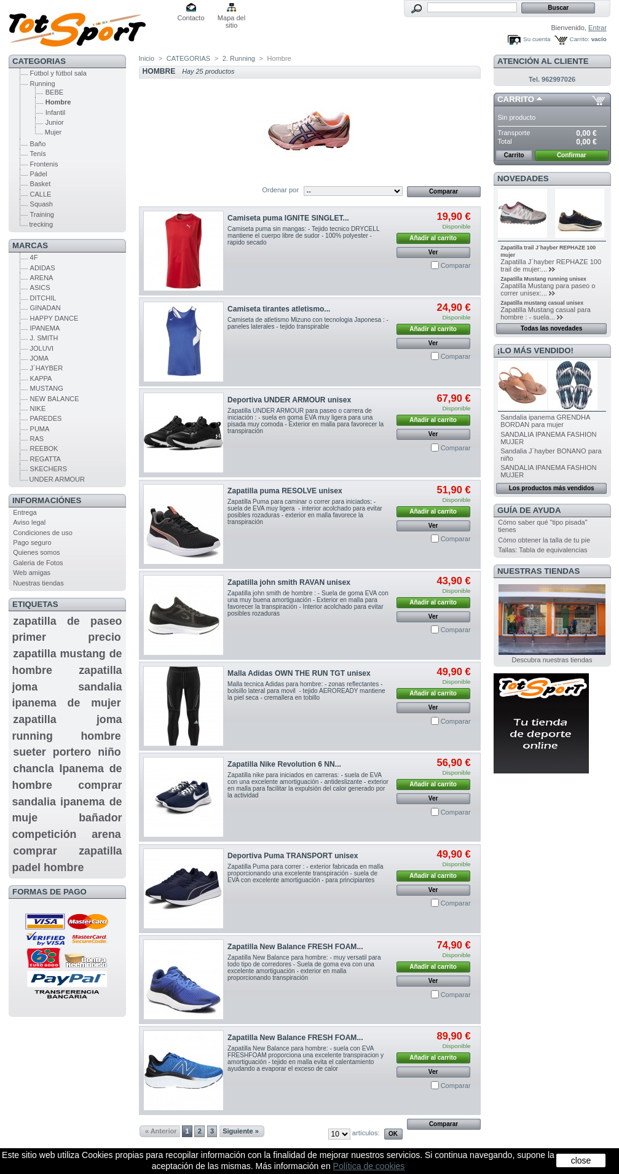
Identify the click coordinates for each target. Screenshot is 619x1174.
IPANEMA (45, 328)
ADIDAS (42, 268)
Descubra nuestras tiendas (552, 659)
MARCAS (30, 245)
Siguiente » (241, 1131)
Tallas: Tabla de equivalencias (542, 550)
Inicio (147, 58)
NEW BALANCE (54, 398)
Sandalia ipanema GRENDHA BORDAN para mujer (545, 420)
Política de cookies (369, 1166)
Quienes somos (36, 552)
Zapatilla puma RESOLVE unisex (284, 491)
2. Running (239, 58)
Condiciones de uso (43, 532)
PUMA (40, 428)
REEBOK (44, 448)
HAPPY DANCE (54, 318)
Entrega (25, 512)
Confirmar (571, 155)
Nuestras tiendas (38, 583)
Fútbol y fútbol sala (58, 73)
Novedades (523, 178)
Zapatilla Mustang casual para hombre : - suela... (545, 313)
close (581, 1160)
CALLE (41, 194)
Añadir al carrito (433, 238)
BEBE (54, 92)
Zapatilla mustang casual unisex (541, 303)
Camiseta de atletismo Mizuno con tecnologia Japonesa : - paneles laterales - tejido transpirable (307, 323)
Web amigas (31, 572)
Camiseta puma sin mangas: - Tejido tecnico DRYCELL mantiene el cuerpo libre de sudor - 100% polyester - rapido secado (303, 235)
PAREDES (46, 418)
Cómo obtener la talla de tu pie (544, 540)
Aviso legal (29, 522)
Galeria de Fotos (38, 562)
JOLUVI (42, 348)
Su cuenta (536, 39)
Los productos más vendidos (551, 488)
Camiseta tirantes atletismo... (278, 309)
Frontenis (44, 164)
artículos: (366, 1133)
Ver (433, 252)
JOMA (39, 358)
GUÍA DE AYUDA (529, 510)
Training (42, 214)
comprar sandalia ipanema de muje (67, 801)
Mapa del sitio (231, 18)
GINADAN (45, 307)
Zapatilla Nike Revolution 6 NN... (284, 764)
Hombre (58, 102)
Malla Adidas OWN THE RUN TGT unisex (299, 673)
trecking (41, 224)
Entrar (597, 27)
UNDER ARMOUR (57, 479)
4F (34, 257)
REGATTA (45, 459)
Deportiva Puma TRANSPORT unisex (292, 855)
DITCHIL (43, 298)
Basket (40, 183)
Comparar (456, 265)
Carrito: (579, 39)
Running (42, 83)
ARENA (41, 277)
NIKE (38, 408)
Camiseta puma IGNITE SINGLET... (288, 218)
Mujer (53, 132)
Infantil (55, 112)
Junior (54, 122)
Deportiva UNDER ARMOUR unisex (289, 400)
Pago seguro (32, 542)
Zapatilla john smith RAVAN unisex (288, 582)
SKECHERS (49, 468)
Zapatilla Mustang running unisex (543, 279)
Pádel (38, 174)
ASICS (40, 287)
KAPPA (41, 378)
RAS (37, 438)
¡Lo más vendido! (535, 350)
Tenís (38, 153)
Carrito (515, 99)
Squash (41, 204)
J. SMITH (44, 338)
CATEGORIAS (39, 61)
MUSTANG (46, 388)
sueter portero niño (66, 752)
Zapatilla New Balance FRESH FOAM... (295, 946)
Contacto (190, 18)
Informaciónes (46, 500)
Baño (38, 143)
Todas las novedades (551, 328)
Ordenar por (280, 190)
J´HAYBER (46, 368)
